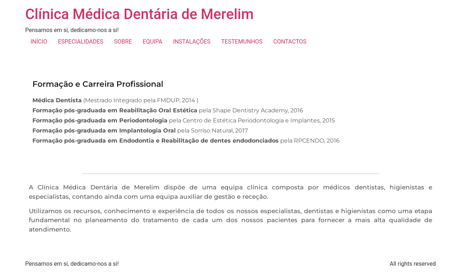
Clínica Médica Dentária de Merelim (139, 14)
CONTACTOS (289, 41)
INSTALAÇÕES (192, 41)
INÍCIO (39, 41)
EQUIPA (152, 41)
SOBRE (123, 41)
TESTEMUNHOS (241, 41)
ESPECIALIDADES (80, 41)
